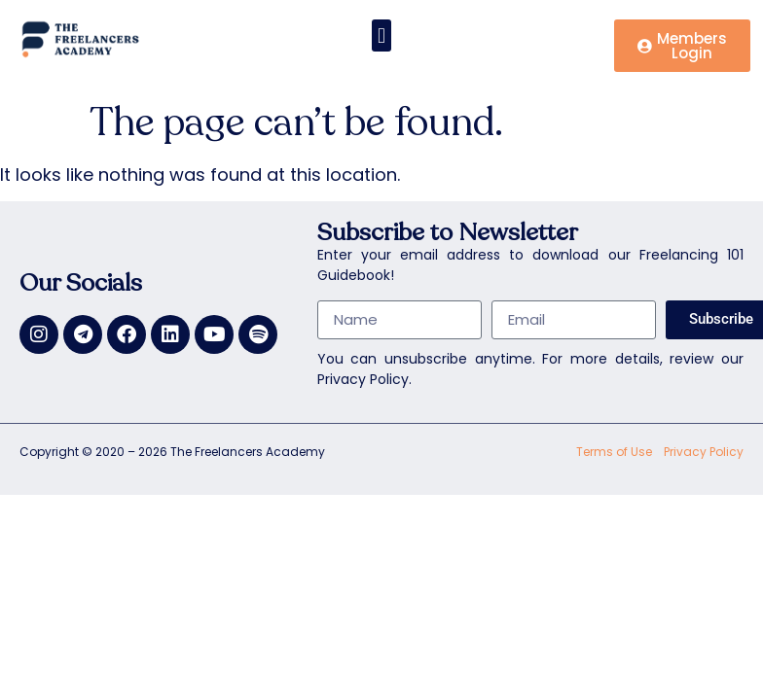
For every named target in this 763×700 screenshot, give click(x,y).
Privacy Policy (704, 451)
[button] (381, 35)
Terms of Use (614, 451)
